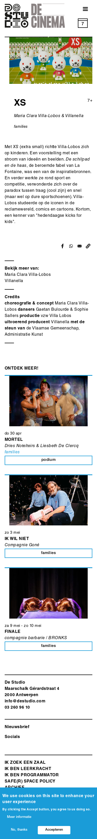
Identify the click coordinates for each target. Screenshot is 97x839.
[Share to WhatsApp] (71, 246)
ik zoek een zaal (25, 763)
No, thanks (19, 830)
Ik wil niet (17, 539)
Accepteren (54, 830)
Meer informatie (19, 817)
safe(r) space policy (30, 782)
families (21, 127)
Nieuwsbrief (17, 727)
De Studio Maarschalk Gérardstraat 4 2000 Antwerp (32, 689)
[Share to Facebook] (62, 246)
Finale (13, 632)
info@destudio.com (25, 702)
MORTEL (14, 440)
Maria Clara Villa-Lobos (28, 275)
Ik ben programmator (32, 775)
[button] (88, 246)
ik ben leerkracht (28, 769)
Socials (12, 737)
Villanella (14, 281)
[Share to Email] (79, 246)
